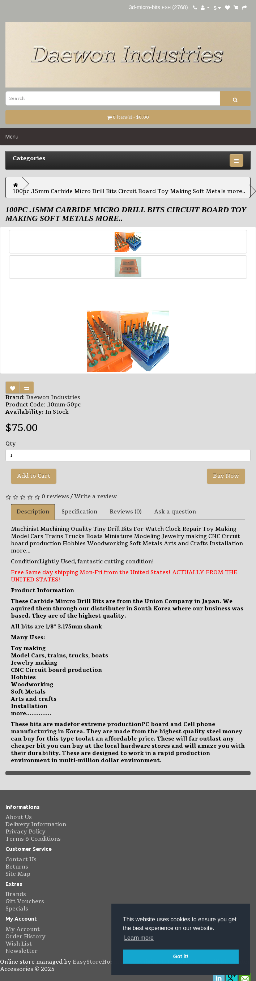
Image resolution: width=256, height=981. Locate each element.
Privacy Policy (25, 831)
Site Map (17, 874)
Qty (10, 443)
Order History (25, 936)
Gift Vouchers (24, 901)
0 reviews (55, 496)
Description (33, 511)
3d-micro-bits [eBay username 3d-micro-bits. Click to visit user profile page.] (145, 7)
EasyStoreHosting (98, 961)
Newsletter (21, 951)
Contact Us (21, 859)
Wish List (18, 943)
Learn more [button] (139, 938)
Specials (16, 908)
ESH (166, 7)
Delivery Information (35, 824)
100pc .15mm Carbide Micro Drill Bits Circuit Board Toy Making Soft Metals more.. (129, 191)
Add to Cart (33, 475)
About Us (18, 817)
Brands (15, 894)
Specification (79, 511)
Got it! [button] (180, 956)
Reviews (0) (126, 511)
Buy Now (226, 475)
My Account (22, 929)
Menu (11, 136)
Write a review (95, 496)
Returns (16, 866)
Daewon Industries (53, 397)
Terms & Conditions (33, 839)
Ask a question (175, 511)
